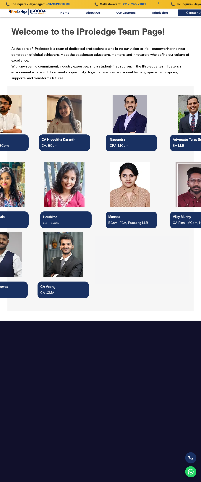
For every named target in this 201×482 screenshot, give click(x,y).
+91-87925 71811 (135, 4)
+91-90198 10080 (59, 4)
